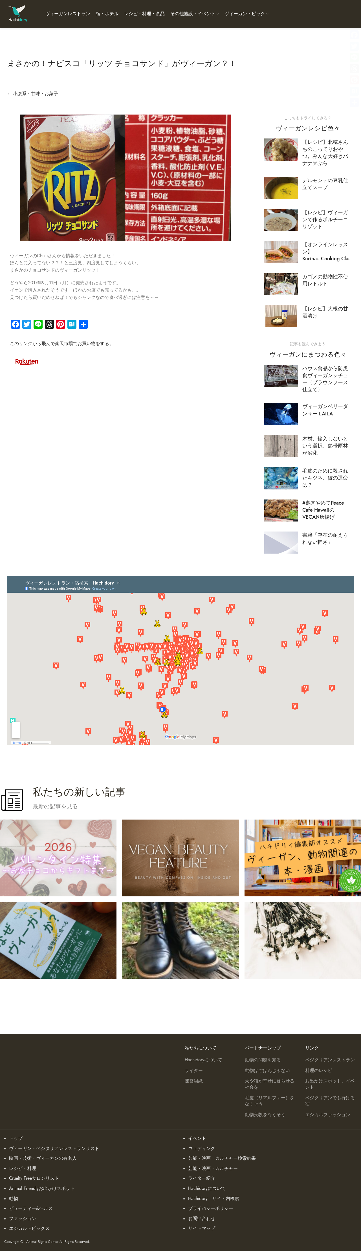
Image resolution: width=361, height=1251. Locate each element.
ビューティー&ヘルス (31, 1208)
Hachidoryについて (203, 1060)
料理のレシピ (318, 1071)
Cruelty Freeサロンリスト (34, 1178)
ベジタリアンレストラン (330, 1060)
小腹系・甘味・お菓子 (35, 94)
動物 (13, 1199)
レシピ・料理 (22, 1168)
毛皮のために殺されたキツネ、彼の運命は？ (325, 477)
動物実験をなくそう (265, 1115)
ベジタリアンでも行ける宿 (330, 1101)
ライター (194, 1071)
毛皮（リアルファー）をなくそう (269, 1101)
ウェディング (201, 1148)
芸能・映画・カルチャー (213, 1168)
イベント (197, 1138)
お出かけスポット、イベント (330, 1084)
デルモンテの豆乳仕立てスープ (325, 184)
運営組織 (194, 1081)
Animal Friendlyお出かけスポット (42, 1188)
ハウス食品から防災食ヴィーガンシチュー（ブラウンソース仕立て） (325, 379)
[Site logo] (17, 14)
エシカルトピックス (29, 1228)
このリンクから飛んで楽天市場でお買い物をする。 (62, 344)
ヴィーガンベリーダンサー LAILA (325, 410)
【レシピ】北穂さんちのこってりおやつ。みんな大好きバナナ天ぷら (325, 152)
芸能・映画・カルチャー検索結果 (222, 1158)
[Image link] (27, 361)
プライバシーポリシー (210, 1208)
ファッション (22, 1219)
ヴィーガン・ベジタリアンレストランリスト (54, 1148)
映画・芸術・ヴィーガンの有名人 (43, 1158)
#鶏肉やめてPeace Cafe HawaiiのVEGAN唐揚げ (323, 509)
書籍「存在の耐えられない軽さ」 (325, 538)
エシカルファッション (327, 1115)
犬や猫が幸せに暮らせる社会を (269, 1084)
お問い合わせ (201, 1219)
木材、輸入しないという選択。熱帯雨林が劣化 (325, 445)
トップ (16, 1138)
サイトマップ (201, 1228)
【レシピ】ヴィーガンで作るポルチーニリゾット (325, 219)
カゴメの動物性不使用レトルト (325, 280)
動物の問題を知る (263, 1060)
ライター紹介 (201, 1178)
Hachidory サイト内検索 (213, 1199)
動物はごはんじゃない (267, 1071)
